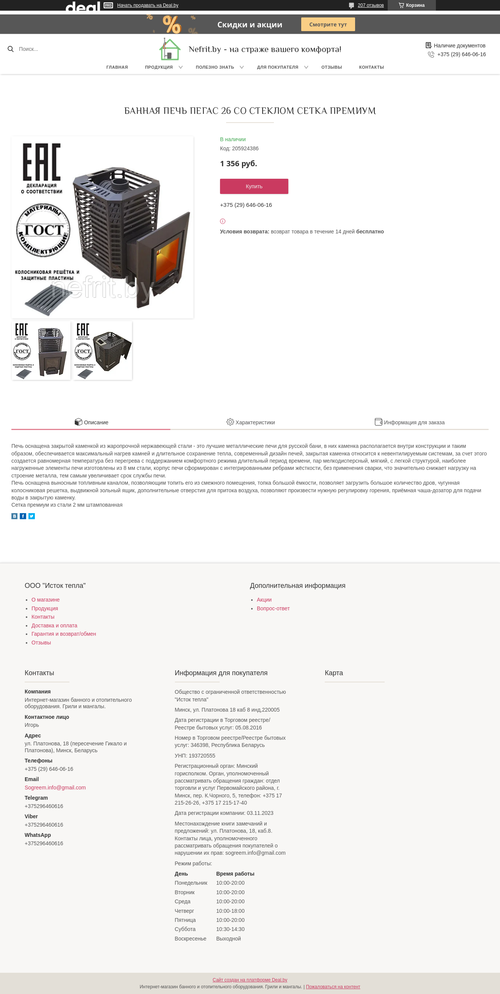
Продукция (159, 67)
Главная (117, 67)
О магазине (45, 600)
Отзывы (331, 67)
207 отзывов (371, 5)
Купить (254, 186)
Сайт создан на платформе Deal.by (250, 980)
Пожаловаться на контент (333, 986)
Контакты (371, 67)
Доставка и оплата (54, 625)
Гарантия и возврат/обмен (63, 634)
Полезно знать (215, 67)
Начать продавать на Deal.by (147, 5)
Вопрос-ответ (273, 608)
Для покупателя (278, 67)
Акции (264, 600)
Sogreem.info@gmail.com (55, 787)
